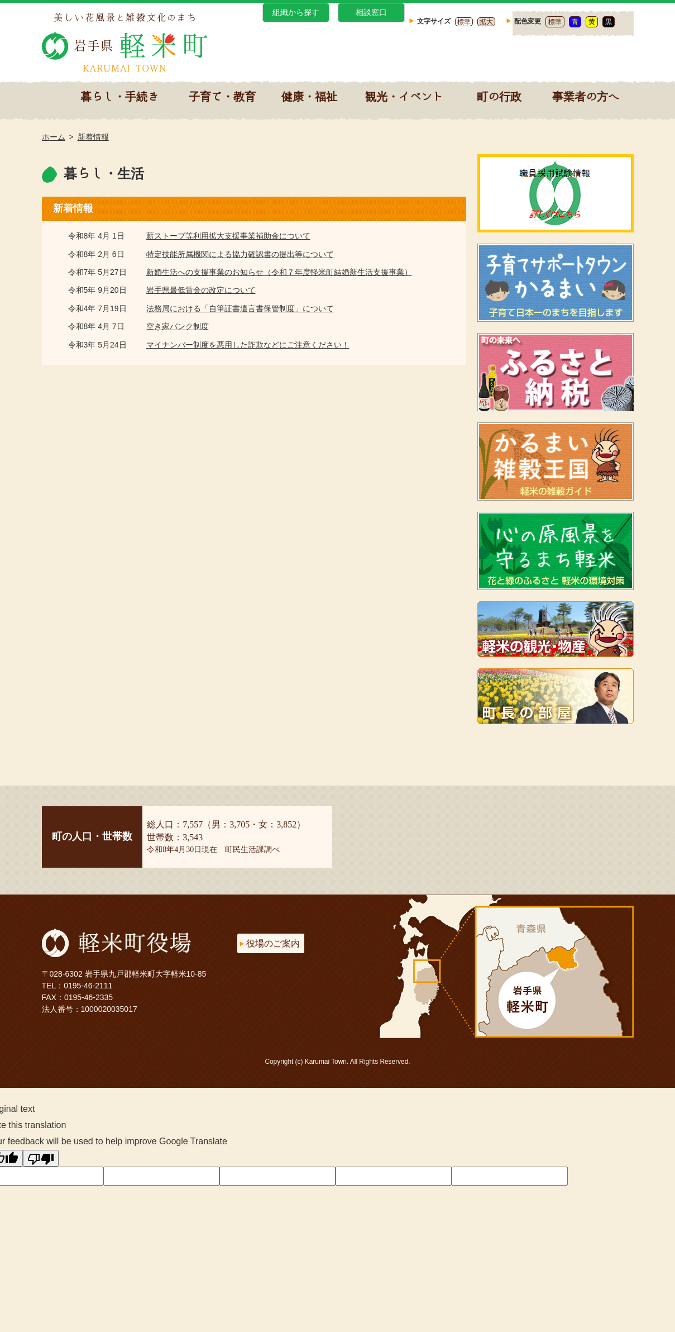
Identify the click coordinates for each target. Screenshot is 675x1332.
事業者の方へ (585, 96)
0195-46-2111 (88, 985)
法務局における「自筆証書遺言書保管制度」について (240, 308)
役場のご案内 (273, 943)
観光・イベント (404, 96)
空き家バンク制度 (177, 326)
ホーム (53, 136)
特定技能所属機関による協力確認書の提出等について (240, 254)
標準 (464, 22)
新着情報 (93, 136)
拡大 (486, 22)
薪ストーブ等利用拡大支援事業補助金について (228, 235)
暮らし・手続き (119, 96)
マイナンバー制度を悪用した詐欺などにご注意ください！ (248, 344)
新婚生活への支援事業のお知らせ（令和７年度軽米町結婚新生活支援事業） (279, 272)
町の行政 (499, 96)
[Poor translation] (41, 1158)
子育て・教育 (222, 96)
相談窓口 (371, 12)
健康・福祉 (309, 96)
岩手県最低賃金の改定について (201, 290)
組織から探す (295, 12)
